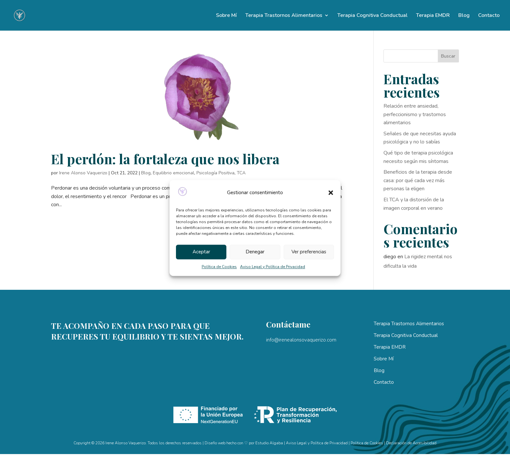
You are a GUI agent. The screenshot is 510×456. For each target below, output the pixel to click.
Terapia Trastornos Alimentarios (283, 16)
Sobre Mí (226, 16)
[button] (331, 193)
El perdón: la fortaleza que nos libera (165, 159)
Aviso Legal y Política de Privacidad (272, 266)
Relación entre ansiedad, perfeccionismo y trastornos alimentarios (414, 114)
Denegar (255, 252)
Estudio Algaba (269, 443)
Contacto (489, 16)
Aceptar (201, 252)
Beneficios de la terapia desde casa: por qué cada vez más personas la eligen (417, 180)
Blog (464, 16)
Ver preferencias (308, 252)
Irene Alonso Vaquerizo (83, 173)
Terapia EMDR (433, 16)
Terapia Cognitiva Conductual (372, 16)
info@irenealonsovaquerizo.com (301, 340)
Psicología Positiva (215, 173)
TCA (241, 173)
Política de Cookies (219, 266)
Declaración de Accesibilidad (411, 443)
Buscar (448, 56)
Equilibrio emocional (173, 173)
